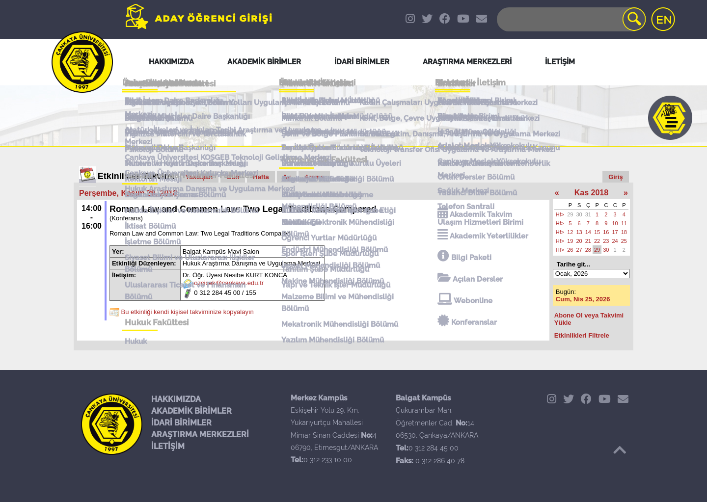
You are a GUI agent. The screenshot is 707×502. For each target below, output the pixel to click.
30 (579, 214)
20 (579, 241)
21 (588, 241)
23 (606, 241)
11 (624, 223)
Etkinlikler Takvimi (136, 176)
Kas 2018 (591, 192)
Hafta (261, 177)
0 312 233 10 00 (327, 460)
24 (615, 241)
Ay (287, 177)
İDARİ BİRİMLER (181, 422)
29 (570, 214)
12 (570, 232)
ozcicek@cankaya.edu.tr (229, 283)
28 (588, 250)
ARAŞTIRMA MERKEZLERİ (200, 434)
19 (570, 241)
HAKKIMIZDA (176, 399)
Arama (314, 177)
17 (615, 232)
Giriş (615, 177)
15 (597, 232)
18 (624, 232)
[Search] (570, 19)
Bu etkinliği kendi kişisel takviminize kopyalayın (187, 312)
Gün (232, 177)
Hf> (560, 214)
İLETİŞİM (168, 446)
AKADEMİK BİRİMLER (191, 411)
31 (588, 214)
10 (615, 223)
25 (624, 241)
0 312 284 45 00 (433, 448)
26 (570, 250)
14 (588, 232)
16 (606, 232)
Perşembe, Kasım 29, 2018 (128, 193)
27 (579, 250)
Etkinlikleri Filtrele (581, 335)
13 (579, 232)
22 (597, 241)
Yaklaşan (199, 177)
